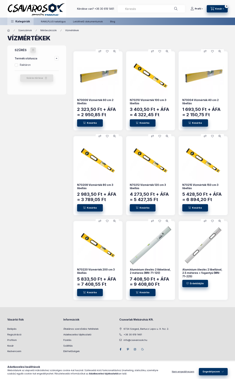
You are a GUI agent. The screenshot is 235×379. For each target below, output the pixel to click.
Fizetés (67, 339)
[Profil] (197, 8)
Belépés (12, 328)
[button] (20, 21)
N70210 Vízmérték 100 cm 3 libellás (148, 101)
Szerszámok (25, 30)
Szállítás (68, 345)
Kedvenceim (14, 351)
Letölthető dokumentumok (88, 21)
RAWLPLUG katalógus (53, 21)
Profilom (12, 339)
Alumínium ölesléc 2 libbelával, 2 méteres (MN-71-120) (150, 271)
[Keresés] (176, 8)
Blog (112, 21)
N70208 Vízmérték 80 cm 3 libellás (95, 186)
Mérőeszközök (48, 30)
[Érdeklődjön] (195, 283)
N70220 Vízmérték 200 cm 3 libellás (96, 271)
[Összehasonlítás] (100, 51)
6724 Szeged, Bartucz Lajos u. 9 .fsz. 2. (146, 328)
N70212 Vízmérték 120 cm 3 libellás (148, 186)
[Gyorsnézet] (114, 51)
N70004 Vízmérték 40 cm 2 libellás (200, 101)
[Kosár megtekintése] (217, 8)
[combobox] (151, 8)
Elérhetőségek (71, 351)
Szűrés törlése (34, 78)
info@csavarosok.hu (135, 339)
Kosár (10, 345)
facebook (120, 349)
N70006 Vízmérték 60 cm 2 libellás (95, 101)
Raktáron (25, 64)
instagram (135, 349)
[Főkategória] (8, 30)
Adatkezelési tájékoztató (77, 334)
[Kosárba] (90, 123)
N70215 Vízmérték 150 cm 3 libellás (200, 186)
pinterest (127, 349)
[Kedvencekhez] (107, 51)
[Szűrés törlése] (33, 50)
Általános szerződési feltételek (81, 328)
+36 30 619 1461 (104, 8)
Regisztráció (14, 334)
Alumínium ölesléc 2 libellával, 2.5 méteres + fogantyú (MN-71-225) (202, 273)
